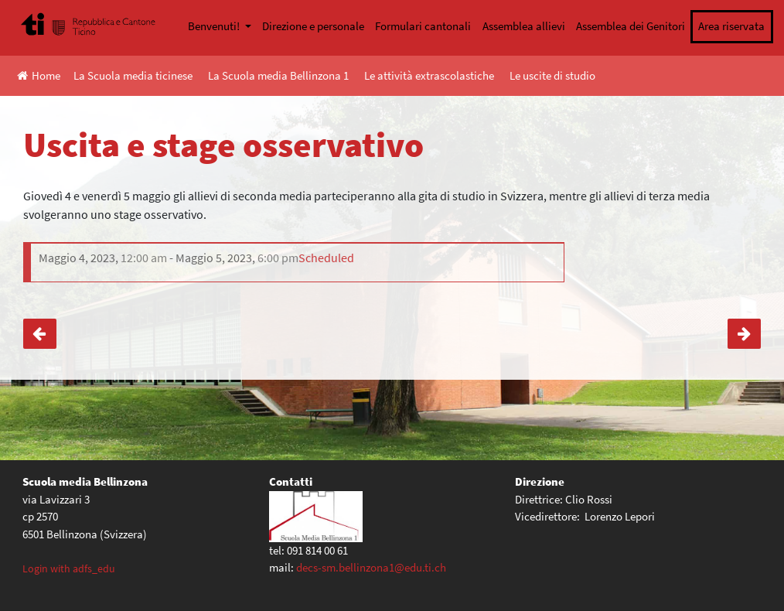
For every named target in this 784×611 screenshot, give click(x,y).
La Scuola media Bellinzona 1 (278, 75)
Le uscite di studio (552, 75)
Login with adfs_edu (68, 568)
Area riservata (731, 26)
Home (38, 75)
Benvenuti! (215, 26)
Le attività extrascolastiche (429, 75)
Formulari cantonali (423, 26)
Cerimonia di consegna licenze (744, 334)
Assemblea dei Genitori (630, 26)
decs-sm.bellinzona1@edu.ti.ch (371, 567)
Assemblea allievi (523, 26)
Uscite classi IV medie (39, 334)
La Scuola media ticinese (133, 75)
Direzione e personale (313, 26)
